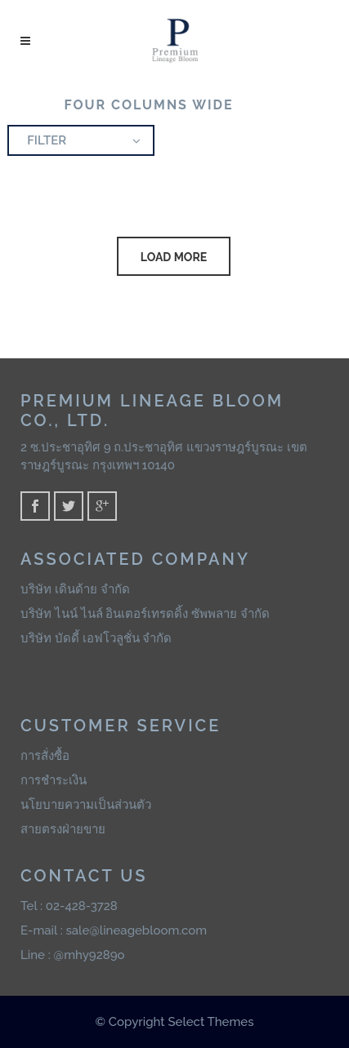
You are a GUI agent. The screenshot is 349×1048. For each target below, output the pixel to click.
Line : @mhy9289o (72, 955)
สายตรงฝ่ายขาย (62, 829)
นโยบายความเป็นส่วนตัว (85, 804)
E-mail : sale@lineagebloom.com (113, 930)
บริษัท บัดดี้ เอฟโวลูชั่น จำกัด (96, 638)
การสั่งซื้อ (44, 755)
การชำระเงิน (53, 780)
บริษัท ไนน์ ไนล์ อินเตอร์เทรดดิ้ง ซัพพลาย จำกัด (145, 613)
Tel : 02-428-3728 (69, 906)
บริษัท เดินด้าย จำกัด (75, 589)
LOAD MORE (174, 257)
